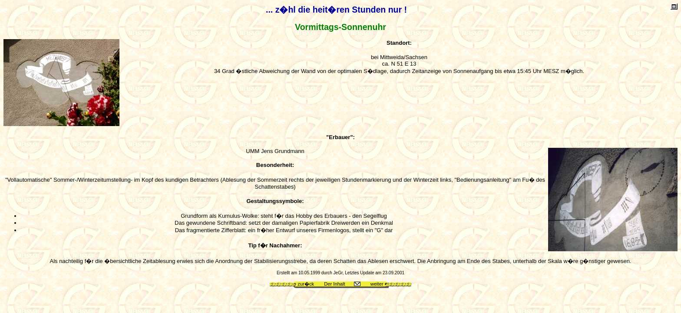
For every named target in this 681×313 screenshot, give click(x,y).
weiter (377, 283)
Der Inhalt (334, 283)
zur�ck (305, 283)
